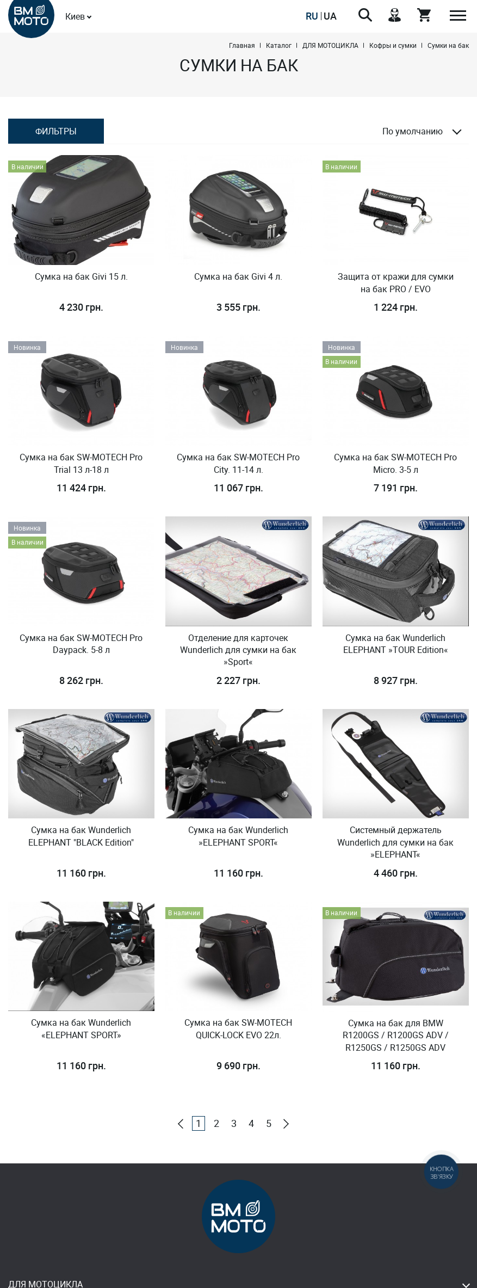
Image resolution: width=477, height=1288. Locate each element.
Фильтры (56, 131)
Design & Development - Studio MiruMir (238, 1277)
